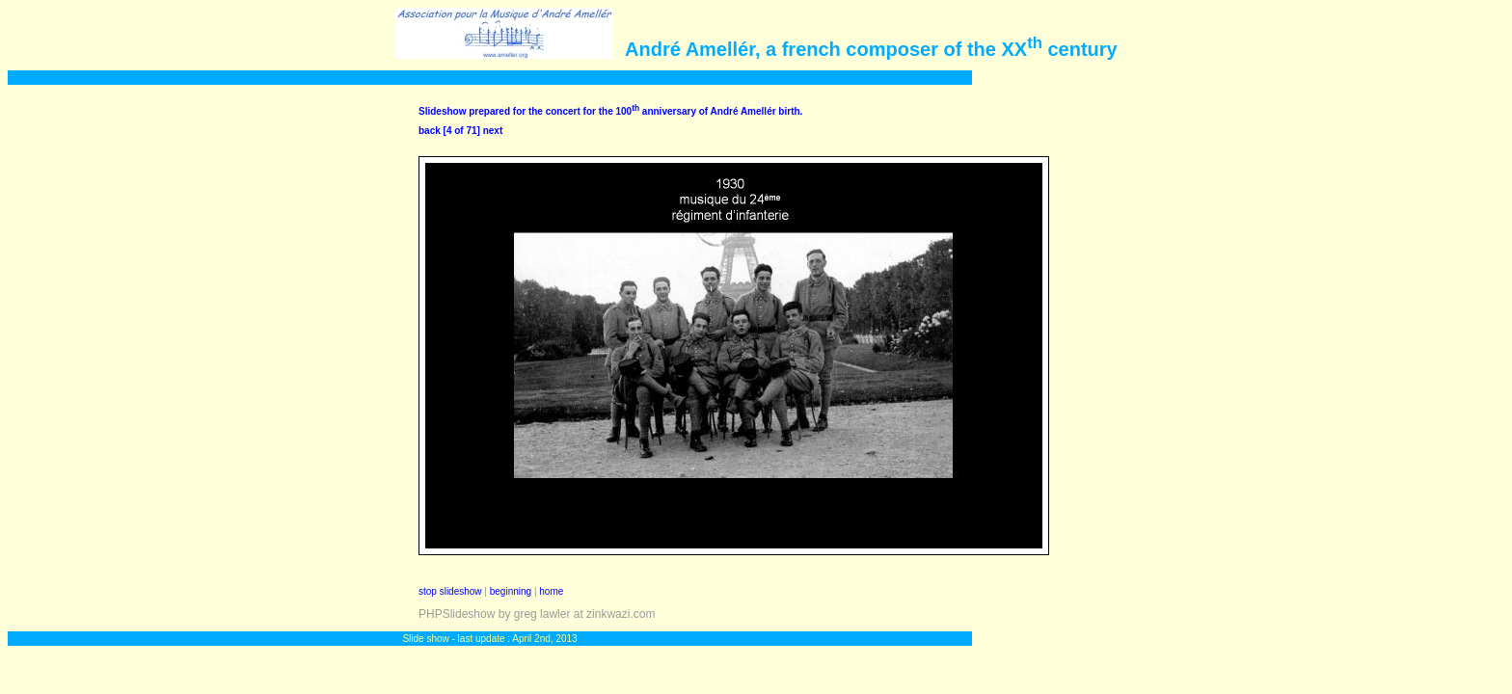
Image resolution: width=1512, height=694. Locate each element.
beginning (510, 591)
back (429, 130)
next (493, 130)
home (551, 591)
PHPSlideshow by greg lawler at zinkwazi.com (536, 614)
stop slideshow (450, 591)
